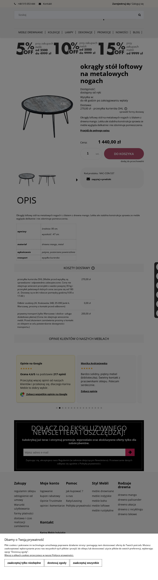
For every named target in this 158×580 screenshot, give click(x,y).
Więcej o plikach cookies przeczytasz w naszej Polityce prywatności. (39, 555)
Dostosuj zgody (57, 562)
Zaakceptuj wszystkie (86, 562)
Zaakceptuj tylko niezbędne (24, 562)
